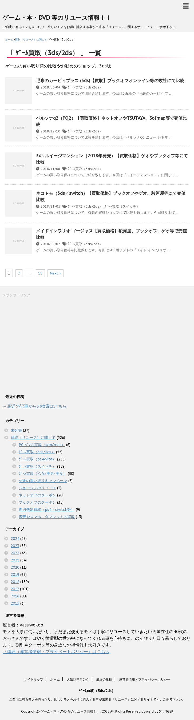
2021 (15, 560)
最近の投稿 (104, 679)
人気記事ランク (78, 679)
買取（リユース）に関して (33, 437)
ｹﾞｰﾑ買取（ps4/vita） (37, 459)
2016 (15, 596)
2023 (15, 545)
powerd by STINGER (157, 711)
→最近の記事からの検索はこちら (35, 406)
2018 (15, 581)
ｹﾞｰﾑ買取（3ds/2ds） (85, 87)
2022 (15, 553)
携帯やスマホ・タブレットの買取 (47, 516)
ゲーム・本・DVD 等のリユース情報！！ (57, 17)
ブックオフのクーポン (37, 502)
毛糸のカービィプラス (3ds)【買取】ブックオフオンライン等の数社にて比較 (110, 80)
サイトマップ (33, 679)
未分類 (16, 430)
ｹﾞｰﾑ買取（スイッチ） (122, 206)
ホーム (55, 679)
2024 (15, 538)
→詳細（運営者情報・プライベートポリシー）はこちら (56, 651)
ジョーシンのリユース (37, 488)
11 (40, 273)
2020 (15, 567)
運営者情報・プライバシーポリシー (144, 679)
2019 (15, 574)
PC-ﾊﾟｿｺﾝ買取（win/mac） (42, 444)
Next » (55, 273)
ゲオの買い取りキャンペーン (43, 480)
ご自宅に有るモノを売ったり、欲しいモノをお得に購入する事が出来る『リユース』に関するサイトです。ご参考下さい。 (97, 699)
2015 (15, 603)
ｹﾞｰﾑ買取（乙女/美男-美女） (43, 473)
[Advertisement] (43, 345)
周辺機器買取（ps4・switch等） (47, 509)
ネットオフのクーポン (37, 495)
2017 (15, 588)
